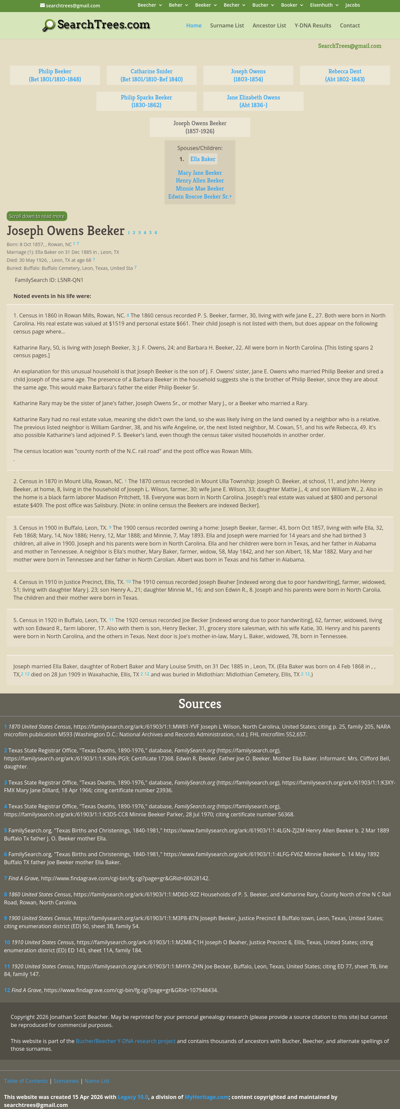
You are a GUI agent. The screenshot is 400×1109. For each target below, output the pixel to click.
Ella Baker (202, 159)
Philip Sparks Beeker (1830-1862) (146, 101)
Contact (350, 26)
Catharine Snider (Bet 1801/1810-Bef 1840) (152, 75)
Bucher (260, 5)
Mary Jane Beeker (200, 172)
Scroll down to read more (37, 216)
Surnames (66, 1081)
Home (194, 26)
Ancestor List (269, 26)
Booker (289, 5)
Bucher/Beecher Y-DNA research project (126, 1041)
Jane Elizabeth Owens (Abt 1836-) (253, 101)
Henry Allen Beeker (200, 180)
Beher (175, 5)
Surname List (227, 26)
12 (7, 990)
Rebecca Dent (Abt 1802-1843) (345, 75)
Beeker (203, 5)
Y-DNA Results (313, 26)
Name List (97, 1081)
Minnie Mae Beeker (200, 188)
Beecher (147, 5)
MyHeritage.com (207, 1097)
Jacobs (352, 5)
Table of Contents (26, 1081)
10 (7, 942)
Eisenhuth (321, 5)
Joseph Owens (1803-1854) (248, 75)
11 (7, 966)
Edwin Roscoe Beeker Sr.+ (200, 196)
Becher (231, 5)
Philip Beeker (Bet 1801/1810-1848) (55, 75)
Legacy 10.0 (133, 1097)
